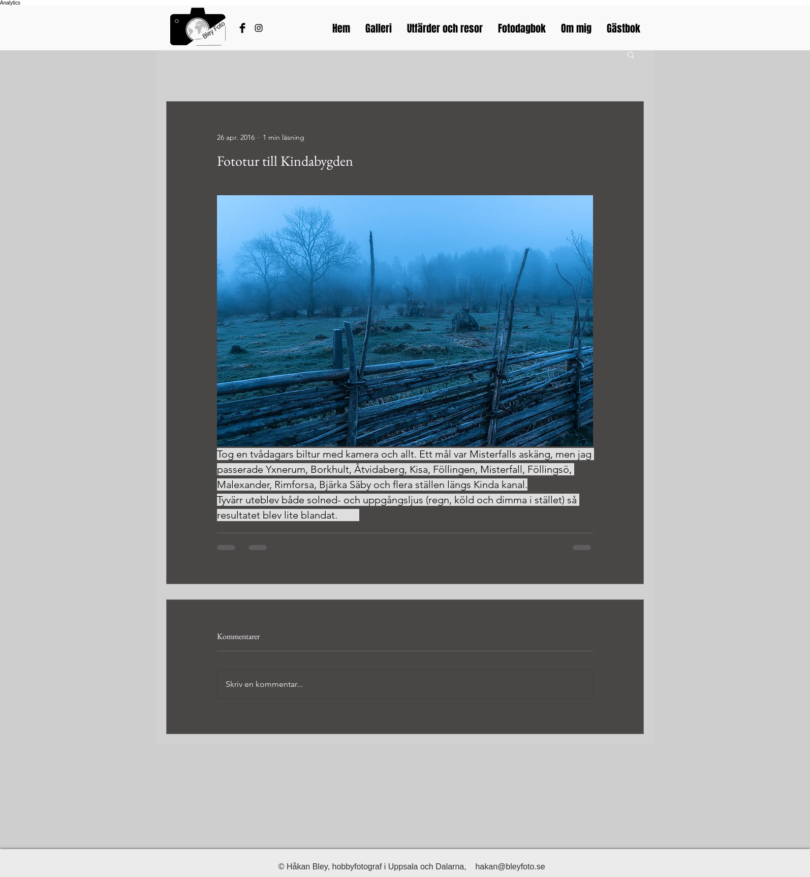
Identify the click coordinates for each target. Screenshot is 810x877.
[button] (631, 54)
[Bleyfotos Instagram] (259, 28)
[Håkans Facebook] (242, 28)
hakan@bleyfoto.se (510, 866)
